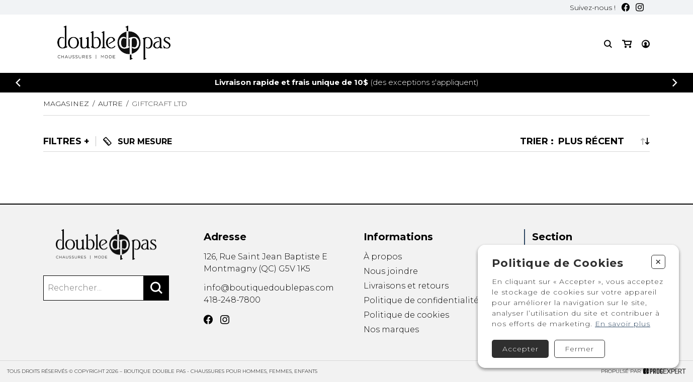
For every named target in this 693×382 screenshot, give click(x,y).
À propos (383, 256)
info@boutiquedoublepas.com (269, 288)
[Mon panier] (627, 44)
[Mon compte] (646, 44)
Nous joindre (391, 271)
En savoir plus (622, 323)
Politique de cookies (406, 315)
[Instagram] (640, 7)
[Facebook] (626, 7)
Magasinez (66, 103)
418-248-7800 (232, 300)
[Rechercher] (156, 288)
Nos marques (391, 330)
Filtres (62, 141)
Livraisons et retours (406, 286)
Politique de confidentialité (421, 300)
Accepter (520, 348)
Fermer (579, 348)
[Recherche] (608, 44)
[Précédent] (18, 82)
